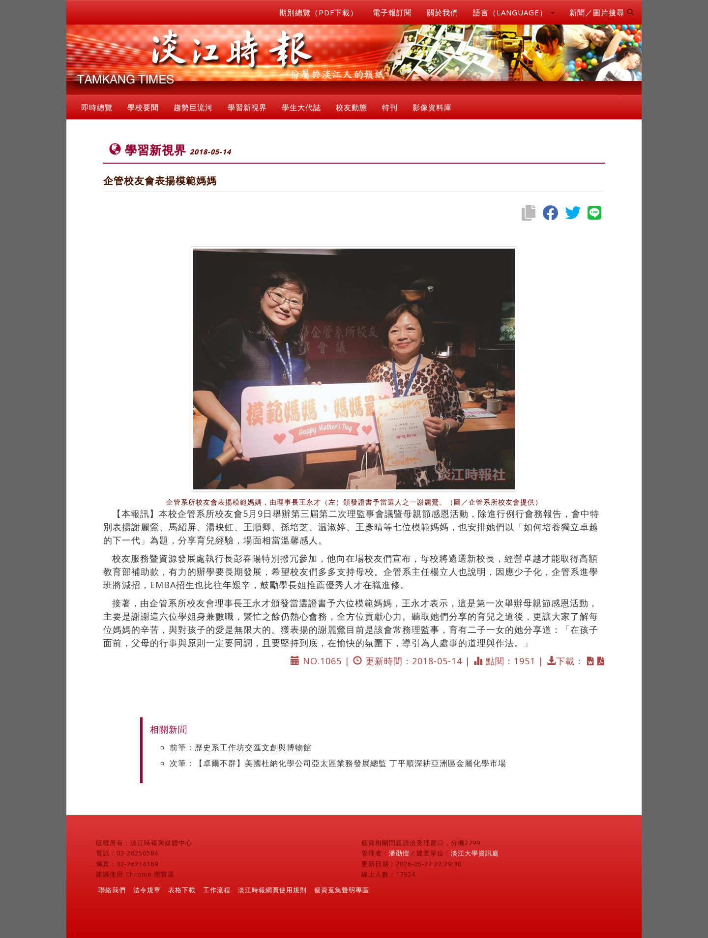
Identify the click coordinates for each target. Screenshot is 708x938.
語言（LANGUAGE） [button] (514, 12)
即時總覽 (97, 107)
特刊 (390, 107)
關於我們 (442, 12)
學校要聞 (143, 107)
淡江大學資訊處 (475, 853)
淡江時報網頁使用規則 (272, 889)
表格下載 (182, 889)
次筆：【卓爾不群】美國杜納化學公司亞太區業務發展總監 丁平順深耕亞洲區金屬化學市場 (338, 763)
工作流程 (217, 889)
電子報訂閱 (392, 12)
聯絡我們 (112, 889)
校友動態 (351, 107)
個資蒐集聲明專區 (341, 889)
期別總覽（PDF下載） (318, 12)
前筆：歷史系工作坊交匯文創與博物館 (241, 747)
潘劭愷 (399, 853)
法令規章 (147, 889)
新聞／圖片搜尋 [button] (601, 12)
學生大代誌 (301, 107)
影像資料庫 (432, 107)
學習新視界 (247, 107)
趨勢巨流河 (193, 107)
